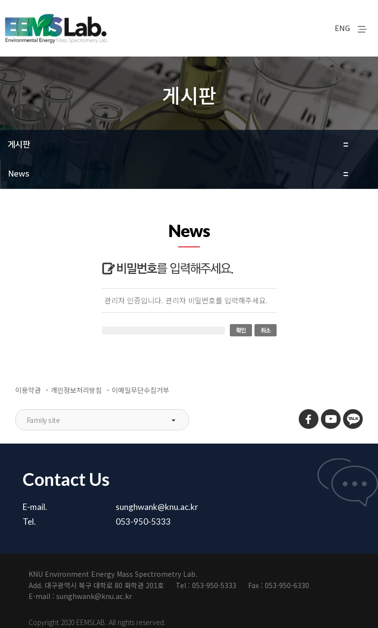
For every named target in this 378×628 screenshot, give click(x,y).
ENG (342, 28)
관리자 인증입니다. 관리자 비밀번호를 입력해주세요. (186, 300)
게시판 (19, 144)
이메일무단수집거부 (140, 390)
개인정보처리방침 (76, 390)
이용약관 (28, 390)
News (19, 174)
